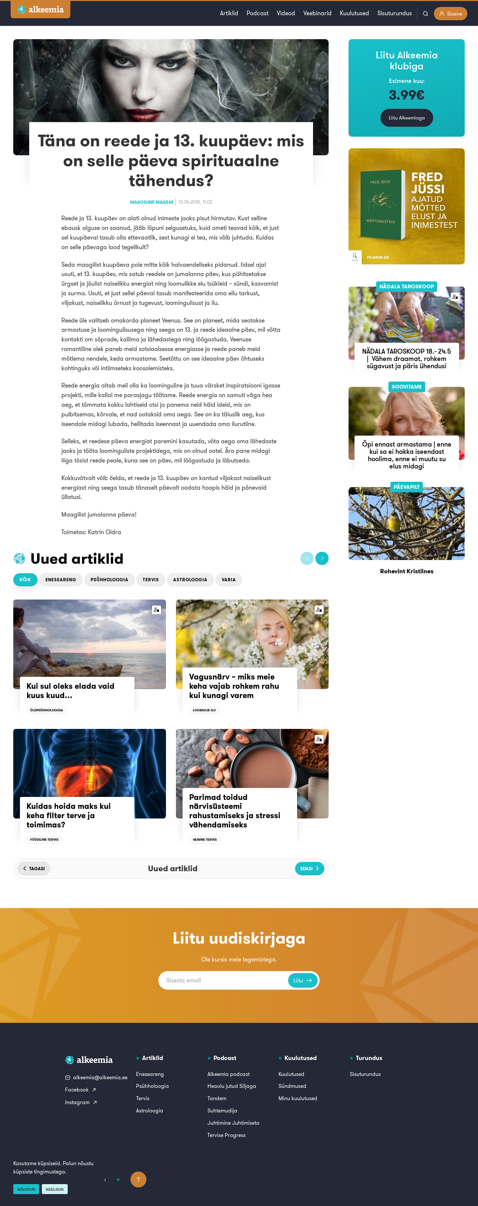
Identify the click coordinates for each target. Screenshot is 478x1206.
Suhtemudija (222, 1110)
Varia (229, 580)
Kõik (25, 580)
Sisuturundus (394, 13)
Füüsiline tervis (44, 839)
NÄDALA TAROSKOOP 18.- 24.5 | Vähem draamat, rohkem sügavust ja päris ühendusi (406, 358)
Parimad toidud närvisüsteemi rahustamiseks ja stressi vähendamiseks (234, 811)
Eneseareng (60, 580)
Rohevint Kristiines (407, 571)
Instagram (81, 1102)
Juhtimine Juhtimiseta (233, 1122)
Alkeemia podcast (228, 1074)
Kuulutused (354, 13)
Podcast (258, 13)
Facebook (81, 1089)
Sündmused (292, 1086)
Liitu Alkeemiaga (407, 117)
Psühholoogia (109, 580)
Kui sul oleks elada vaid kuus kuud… (71, 690)
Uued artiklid (77, 558)
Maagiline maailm (151, 202)
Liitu (302, 980)
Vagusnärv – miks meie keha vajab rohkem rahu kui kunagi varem (234, 686)
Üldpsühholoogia (46, 710)
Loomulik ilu (204, 710)
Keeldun (54, 1189)
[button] (307, 558)
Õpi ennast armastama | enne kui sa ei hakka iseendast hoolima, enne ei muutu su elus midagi (406, 455)
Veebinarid (317, 13)
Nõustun (26, 1189)
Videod (286, 13)
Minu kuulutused (298, 1098)
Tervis (151, 580)
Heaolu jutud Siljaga (231, 1086)
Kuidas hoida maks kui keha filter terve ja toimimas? (69, 815)
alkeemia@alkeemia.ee (96, 1077)
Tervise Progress (226, 1135)
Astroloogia (190, 580)
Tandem (216, 1098)
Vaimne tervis (205, 839)
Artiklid (229, 13)
